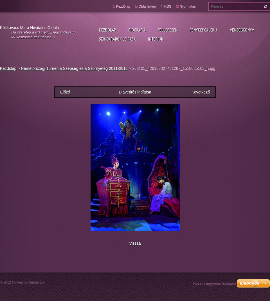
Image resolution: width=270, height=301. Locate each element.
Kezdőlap (107, 30)
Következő (201, 92)
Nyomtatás (188, 6)
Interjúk (155, 39)
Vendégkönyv (242, 30)
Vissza (135, 243)
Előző (65, 92)
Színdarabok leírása (117, 39)
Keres (264, 6)
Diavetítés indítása (135, 92)
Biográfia (136, 30)
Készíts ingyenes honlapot (214, 283)
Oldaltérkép (147, 6)
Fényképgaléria (204, 30)
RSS (167, 6)
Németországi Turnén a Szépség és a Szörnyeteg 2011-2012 (74, 68)
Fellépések (167, 30)
